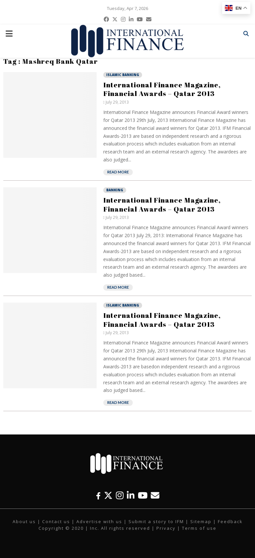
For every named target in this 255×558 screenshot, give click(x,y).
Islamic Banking (122, 74)
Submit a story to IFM (156, 521)
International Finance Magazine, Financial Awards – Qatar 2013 (162, 89)
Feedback (230, 521)
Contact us (56, 521)
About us (24, 521)
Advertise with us (99, 521)
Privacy (166, 528)
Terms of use (199, 528)
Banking (114, 190)
